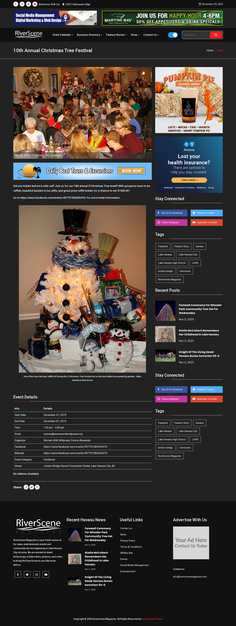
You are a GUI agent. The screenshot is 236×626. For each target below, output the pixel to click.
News (123, 534)
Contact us (126, 528)
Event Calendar (63, 34)
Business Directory (90, 34)
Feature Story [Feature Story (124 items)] (181, 246)
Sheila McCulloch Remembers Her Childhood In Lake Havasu (199, 332)
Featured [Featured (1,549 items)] (163, 246)
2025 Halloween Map (76, 4)
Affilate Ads (126, 552)
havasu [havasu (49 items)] (200, 246)
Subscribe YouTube (206, 222)
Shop (135, 34)
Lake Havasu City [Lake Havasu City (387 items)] (188, 254)
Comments (47, 155)
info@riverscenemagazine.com (190, 576)
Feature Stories (117, 34)
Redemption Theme (152, 619)
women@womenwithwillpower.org (63, 434)
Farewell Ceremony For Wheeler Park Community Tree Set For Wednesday (200, 309)
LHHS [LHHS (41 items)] (195, 262)
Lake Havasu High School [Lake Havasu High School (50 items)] (172, 262)
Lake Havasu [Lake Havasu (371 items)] (165, 254)
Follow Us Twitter (205, 213)
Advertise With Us (49, 4)
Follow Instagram (170, 222)
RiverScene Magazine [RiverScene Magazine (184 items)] (169, 279)
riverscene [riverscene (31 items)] (185, 271)
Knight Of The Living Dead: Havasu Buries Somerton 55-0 (199, 354)
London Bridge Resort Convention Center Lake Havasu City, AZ (79, 465)
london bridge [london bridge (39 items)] (165, 271)
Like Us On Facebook (172, 213)
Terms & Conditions (131, 546)
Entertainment (127, 571)
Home (209, 50)
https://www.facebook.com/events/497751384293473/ (76, 446)
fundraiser (49, 459)
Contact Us (151, 34)
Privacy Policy (127, 540)
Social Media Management (134, 565)
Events (124, 559)
